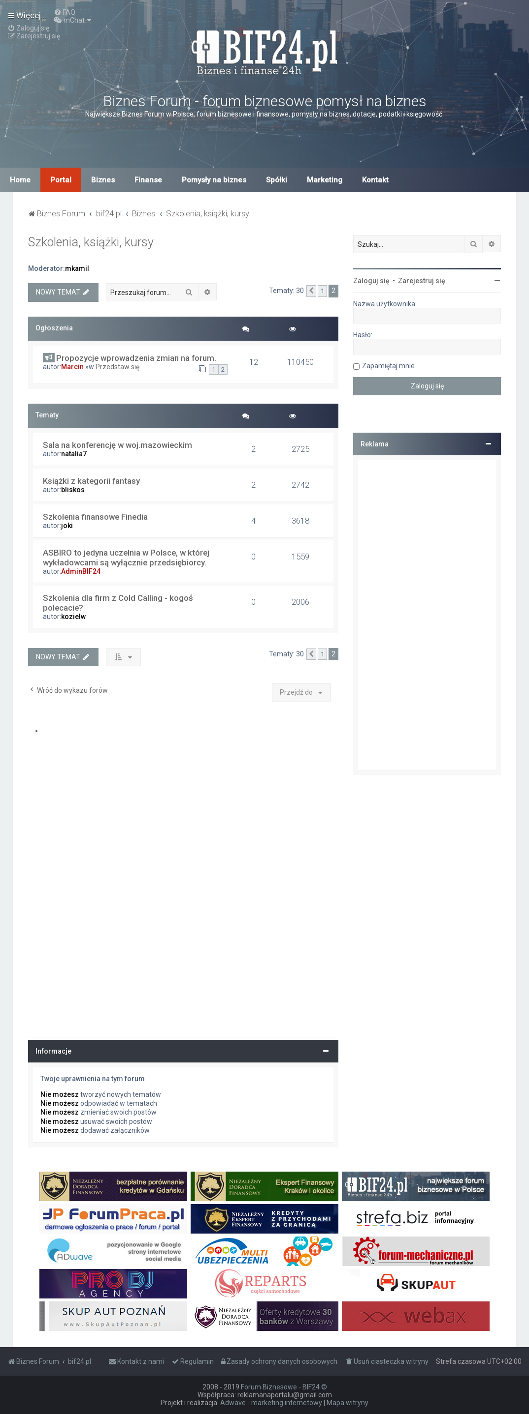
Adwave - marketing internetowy (271, 1403)
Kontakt (375, 180)
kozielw (73, 616)
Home (20, 180)
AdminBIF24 (80, 571)
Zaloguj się (371, 281)
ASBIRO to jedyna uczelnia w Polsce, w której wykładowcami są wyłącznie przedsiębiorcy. (126, 557)
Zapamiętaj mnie (388, 366)
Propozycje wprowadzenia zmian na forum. (136, 358)
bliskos (73, 490)
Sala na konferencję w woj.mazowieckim (117, 445)
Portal (60, 180)
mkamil (77, 268)
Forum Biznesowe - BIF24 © (284, 1387)
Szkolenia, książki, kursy (91, 242)
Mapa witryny (347, 1403)
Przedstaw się (117, 367)
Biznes (103, 180)
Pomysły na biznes (214, 180)
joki (67, 526)
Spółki (276, 180)
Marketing (324, 180)
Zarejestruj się (421, 281)
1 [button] (322, 291)
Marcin (72, 367)
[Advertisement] (427, 615)
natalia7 (74, 454)
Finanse (148, 180)
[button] (311, 291)
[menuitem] (64, 12)
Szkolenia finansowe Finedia (95, 517)
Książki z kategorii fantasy (91, 481)
